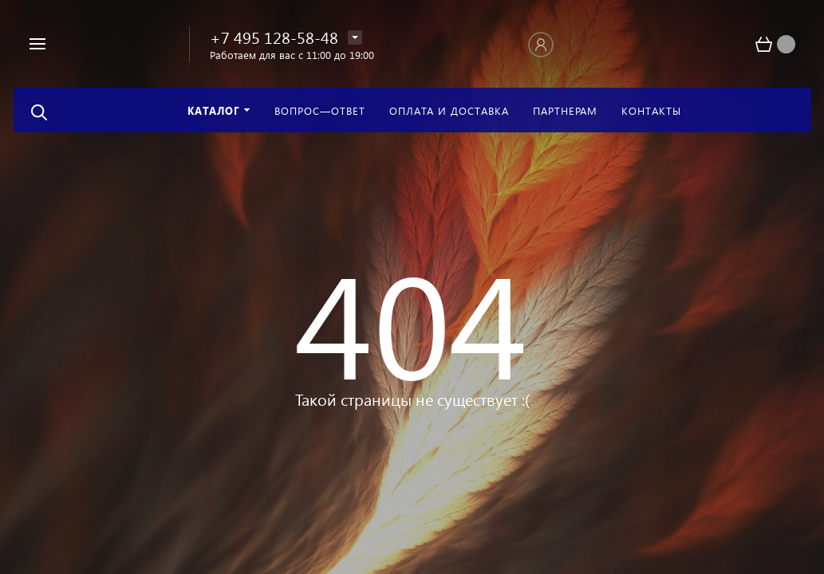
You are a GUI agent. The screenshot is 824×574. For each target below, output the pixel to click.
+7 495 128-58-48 (274, 37)
